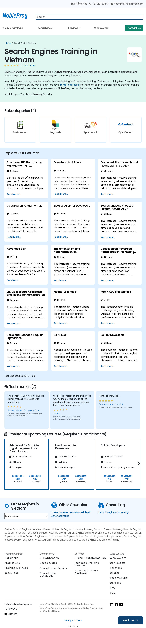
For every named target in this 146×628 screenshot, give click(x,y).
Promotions (12, 563)
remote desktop (69, 84)
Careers (115, 583)
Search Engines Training (25, 43)
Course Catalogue (13, 28)
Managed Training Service (87, 564)
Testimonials (118, 578)
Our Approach (49, 558)
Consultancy (44, 28)
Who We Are (101, 28)
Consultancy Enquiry (53, 568)
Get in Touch (130, 620)
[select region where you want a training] (26, 516)
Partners (116, 568)
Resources (11, 573)
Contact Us (134, 28)
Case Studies (48, 563)
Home (8, 43)
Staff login (73, 626)
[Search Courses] (89, 17)
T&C (113, 593)
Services (73, 28)
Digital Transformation (90, 558)
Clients (114, 573)
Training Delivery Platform (86, 572)
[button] (138, 464)
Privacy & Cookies (73, 620)
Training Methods (16, 568)
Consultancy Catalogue (48, 574)
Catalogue (11, 558)
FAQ (113, 588)
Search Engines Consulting (113, 512)
